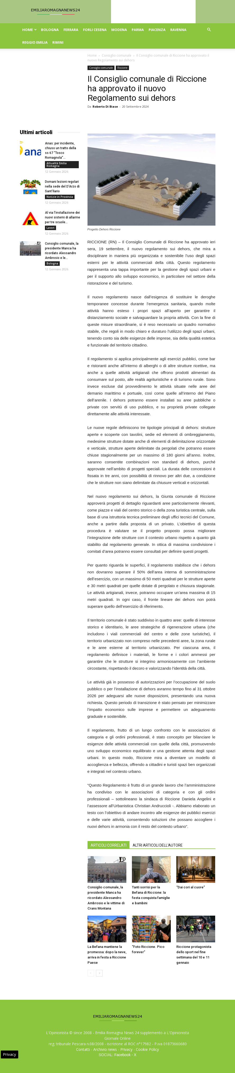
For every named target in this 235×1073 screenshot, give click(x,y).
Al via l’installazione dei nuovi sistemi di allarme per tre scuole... (62, 217)
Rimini (57, 42)
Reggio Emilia (35, 42)
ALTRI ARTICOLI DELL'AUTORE (158, 845)
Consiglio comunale (116, 55)
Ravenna (178, 29)
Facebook (122, 1055)
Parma (138, 29)
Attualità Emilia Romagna (57, 164)
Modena (119, 29)
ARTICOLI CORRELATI (108, 845)
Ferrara (70, 29)
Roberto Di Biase (105, 106)
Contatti (83, 1049)
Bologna (50, 29)
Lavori (50, 228)
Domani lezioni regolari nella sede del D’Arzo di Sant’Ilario (62, 186)
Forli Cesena (95, 29)
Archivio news (105, 1049)
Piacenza (157, 29)
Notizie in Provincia (60, 197)
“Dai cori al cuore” (190, 887)
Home (29, 29)
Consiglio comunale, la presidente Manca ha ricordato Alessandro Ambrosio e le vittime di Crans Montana (106, 897)
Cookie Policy (147, 1049)
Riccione (122, 68)
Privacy (126, 1049)
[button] (209, 29)
